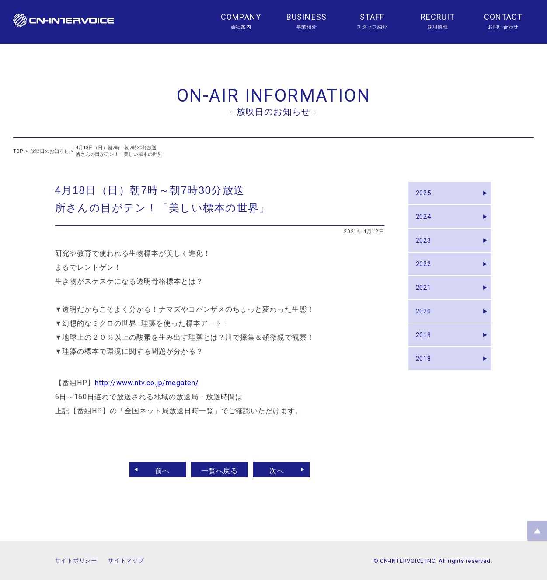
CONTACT (503, 16)
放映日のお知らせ (49, 151)
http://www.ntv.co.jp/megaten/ (147, 383)
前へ (158, 469)
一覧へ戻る (219, 469)
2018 (426, 381)
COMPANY (241, 16)
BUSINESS (306, 16)
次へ (280, 469)
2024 (426, 221)
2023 (426, 248)
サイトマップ (126, 560)
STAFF (372, 16)
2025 (426, 194)
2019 (426, 355)
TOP (18, 151)
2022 (426, 275)
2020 (426, 328)
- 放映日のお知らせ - (273, 111)
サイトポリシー (76, 560)
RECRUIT (438, 16)
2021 (426, 301)
